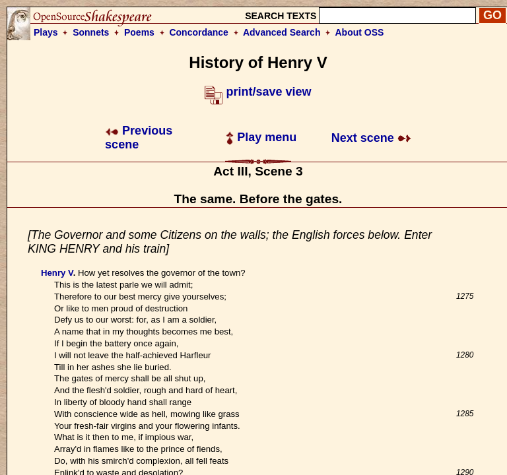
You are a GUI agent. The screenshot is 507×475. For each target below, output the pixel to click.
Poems (139, 32)
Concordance (198, 32)
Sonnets (91, 32)
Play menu (261, 137)
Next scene (371, 137)
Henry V (57, 273)
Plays (46, 32)
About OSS (359, 32)
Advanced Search (282, 32)
